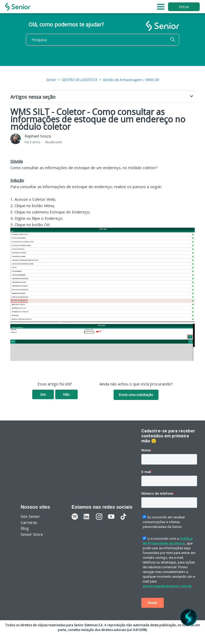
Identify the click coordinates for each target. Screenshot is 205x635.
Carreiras (29, 522)
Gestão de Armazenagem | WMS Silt (130, 79)
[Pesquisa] (102, 40)
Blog (25, 528)
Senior (51, 79)
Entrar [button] (184, 6)
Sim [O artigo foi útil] (43, 394)
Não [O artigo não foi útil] (66, 394)
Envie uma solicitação (136, 394)
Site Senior (30, 516)
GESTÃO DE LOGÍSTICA (79, 79)
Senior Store (32, 534)
